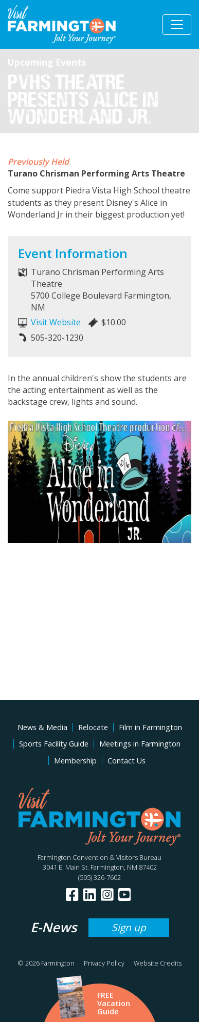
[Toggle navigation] (176, 24)
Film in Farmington (150, 727)
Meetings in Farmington (139, 743)
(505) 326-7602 (99, 877)
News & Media (42, 727)
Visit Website (56, 322)
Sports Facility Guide (53, 743)
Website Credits (158, 963)
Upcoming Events (47, 62)
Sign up (129, 927)
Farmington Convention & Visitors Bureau (99, 857)
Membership (75, 760)
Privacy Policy (104, 963)
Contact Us (126, 760)
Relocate (93, 727)
